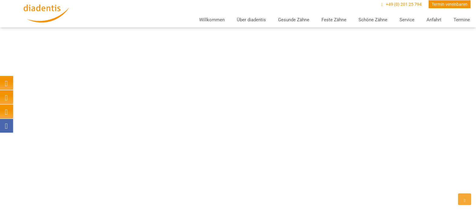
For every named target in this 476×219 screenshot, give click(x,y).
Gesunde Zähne (293, 20)
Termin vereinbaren (449, 4)
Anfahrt (434, 20)
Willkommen (212, 20)
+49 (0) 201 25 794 (404, 4)
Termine (462, 20)
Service (406, 20)
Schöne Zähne (373, 20)
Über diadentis (251, 20)
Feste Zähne (333, 20)
